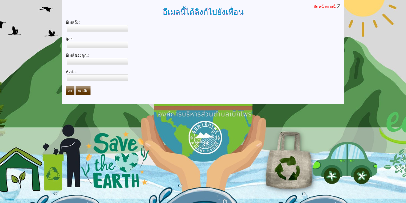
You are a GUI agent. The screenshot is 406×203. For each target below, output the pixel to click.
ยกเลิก (83, 91)
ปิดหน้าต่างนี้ (327, 6)
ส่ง (70, 91)
